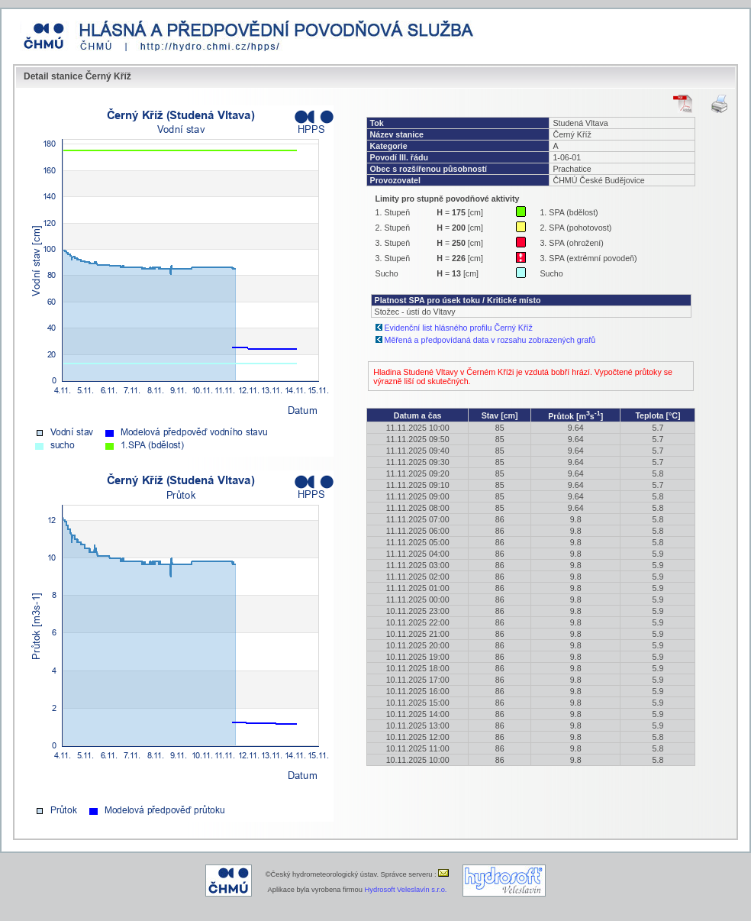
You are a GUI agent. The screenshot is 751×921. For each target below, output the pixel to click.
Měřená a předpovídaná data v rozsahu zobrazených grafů (490, 339)
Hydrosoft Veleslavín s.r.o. (406, 890)
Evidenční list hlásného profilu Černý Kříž (459, 327)
